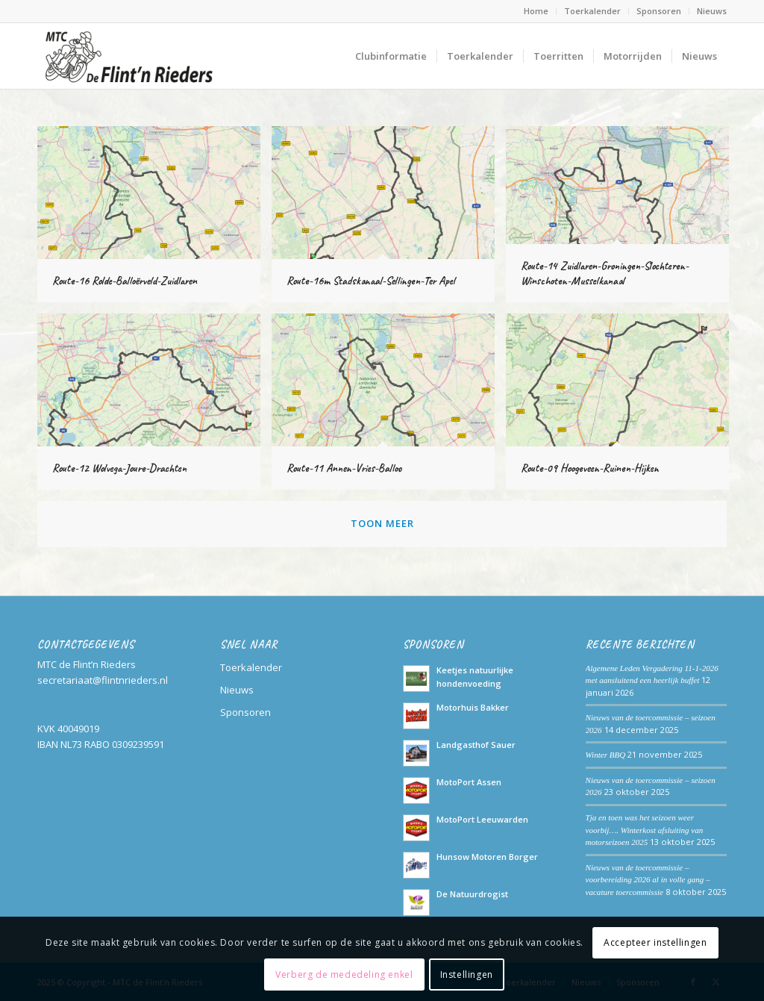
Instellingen (466, 974)
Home (536, 10)
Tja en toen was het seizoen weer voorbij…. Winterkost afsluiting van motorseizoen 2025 (645, 829)
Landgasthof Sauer (476, 744)
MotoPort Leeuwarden (482, 819)
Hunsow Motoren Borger (487, 856)
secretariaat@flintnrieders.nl (102, 680)
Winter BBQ (606, 754)
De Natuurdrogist (472, 893)
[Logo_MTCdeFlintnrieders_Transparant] (128, 56)
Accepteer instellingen (655, 942)
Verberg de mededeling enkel (344, 974)
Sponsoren (658, 10)
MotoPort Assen (468, 782)
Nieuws (712, 10)
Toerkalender (592, 10)
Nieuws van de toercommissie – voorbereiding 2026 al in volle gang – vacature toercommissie (648, 879)
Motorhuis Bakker (472, 707)
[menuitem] (536, 11)
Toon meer (382, 523)
